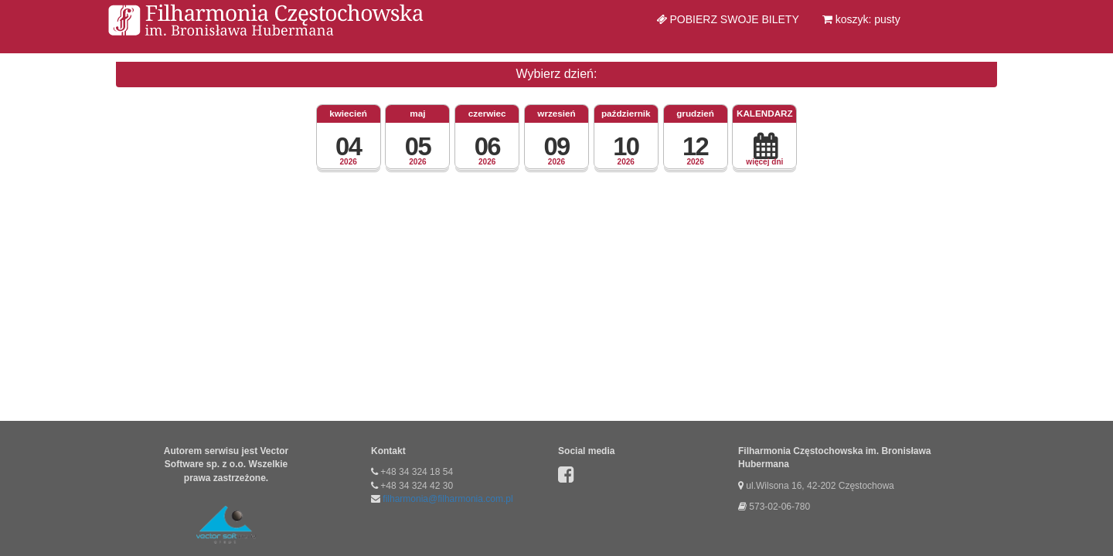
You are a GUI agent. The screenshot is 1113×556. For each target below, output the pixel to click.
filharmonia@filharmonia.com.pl (447, 498)
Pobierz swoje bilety (727, 19)
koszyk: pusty (861, 19)
